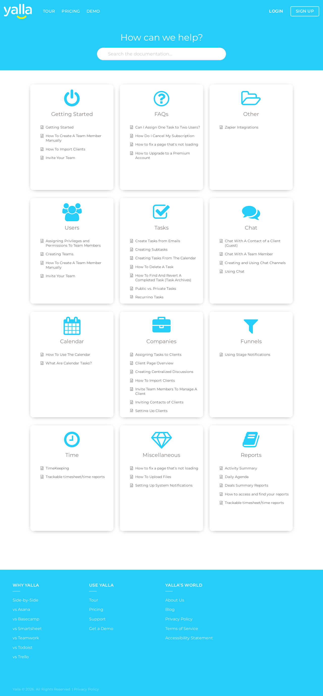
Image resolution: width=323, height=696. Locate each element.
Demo (93, 11)
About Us (174, 600)
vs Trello (21, 656)
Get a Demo (101, 628)
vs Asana (21, 609)
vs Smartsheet (27, 628)
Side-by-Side (25, 600)
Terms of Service (181, 628)
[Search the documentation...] (161, 54)
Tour (49, 11)
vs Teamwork (26, 638)
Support (97, 619)
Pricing (71, 11)
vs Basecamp (26, 619)
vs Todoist (23, 647)
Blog (170, 609)
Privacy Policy (179, 619)
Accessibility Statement (189, 638)
